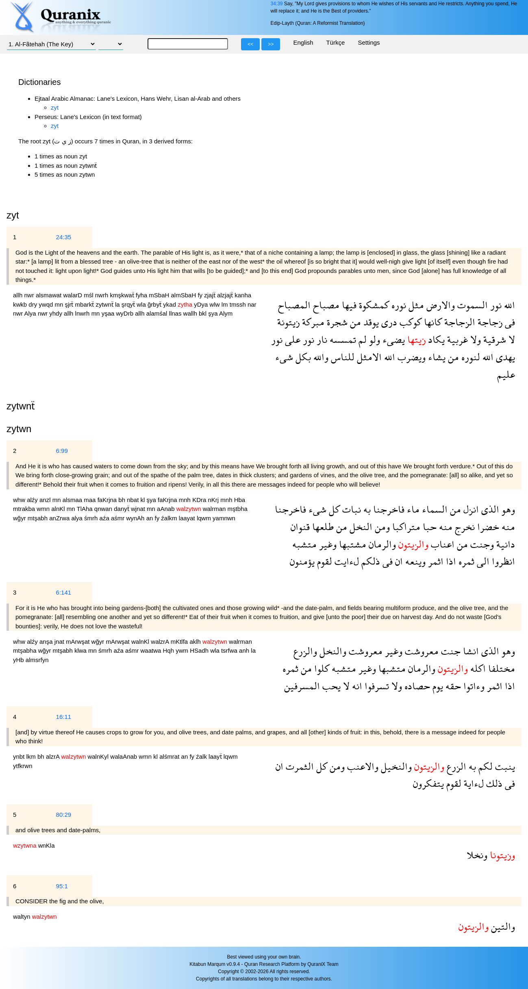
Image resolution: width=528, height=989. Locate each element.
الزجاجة (458, 321)
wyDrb (125, 313)
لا (510, 339)
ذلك (493, 783)
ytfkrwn (23, 765)
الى (481, 561)
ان (398, 561)
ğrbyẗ (155, 304)
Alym (225, 313)
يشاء (435, 356)
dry (33, 304)
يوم (436, 685)
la (118, 304)
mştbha (238, 508)
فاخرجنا (387, 509)
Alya (31, 313)
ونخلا (477, 854)
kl (144, 499)
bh (122, 499)
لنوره (469, 356)
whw (20, 499)
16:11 (64, 716)
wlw (216, 304)
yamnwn (224, 518)
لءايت (345, 561)
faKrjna (108, 499)
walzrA (160, 641)
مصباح (325, 304)
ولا (474, 339)
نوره (397, 304)
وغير (327, 544)
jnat (60, 641)
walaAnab (124, 756)
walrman (215, 508)
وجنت (481, 544)
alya (77, 518)
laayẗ (216, 756)
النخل (359, 526)
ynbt (19, 756)
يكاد (435, 339)
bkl (203, 313)
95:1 (62, 886)
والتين (502, 926)
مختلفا (500, 668)
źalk (202, 756)
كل (333, 509)
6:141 (64, 592)
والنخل (331, 650)
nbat (133, 499)
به (366, 509)
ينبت (504, 766)
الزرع (455, 766)
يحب (330, 685)
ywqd (46, 304)
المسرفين (302, 685)
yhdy (56, 313)
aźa (105, 518)
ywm (183, 650)
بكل (302, 356)
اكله (477, 668)
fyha (142, 295)
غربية (456, 339)
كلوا (320, 668)
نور (495, 304)
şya (213, 313)
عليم (506, 374)
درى (388, 321)
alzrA (53, 756)
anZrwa (60, 518)
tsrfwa (230, 650)
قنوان (300, 526)
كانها (432, 321)
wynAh (136, 518)
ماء (411, 509)
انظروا (502, 561)
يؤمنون (302, 561)
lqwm (205, 518)
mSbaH (160, 295)
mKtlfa (180, 641)
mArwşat (78, 641)
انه (356, 685)
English (303, 42)
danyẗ (122, 508)
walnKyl (98, 756)
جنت (450, 650)
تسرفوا (375, 685)
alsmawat (49, 295)
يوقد (370, 321)
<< (250, 44)
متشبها (391, 668)
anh (245, 650)
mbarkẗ (85, 304)
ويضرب (410, 356)
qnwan (104, 508)
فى (508, 321)
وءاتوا (473, 685)
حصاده (416, 685)
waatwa (151, 650)
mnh (185, 499)
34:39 (276, 3)
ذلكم (369, 561)
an (150, 518)
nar (252, 304)
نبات (350, 509)
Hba (240, 499)
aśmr (118, 518)
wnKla (46, 845)
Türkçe (335, 42)
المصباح (294, 304)
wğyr (20, 518)
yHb (19, 659)
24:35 (64, 237)
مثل (415, 304)
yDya (201, 304)
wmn (44, 508)
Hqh (169, 650)
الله (508, 304)
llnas (176, 313)
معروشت (420, 650)
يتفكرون (428, 783)
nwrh (102, 295)
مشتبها (351, 544)
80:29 (64, 814)
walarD (73, 295)
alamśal (157, 313)
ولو (373, 339)
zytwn (19, 428)
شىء (284, 356)
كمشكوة (372, 304)
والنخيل (395, 766)
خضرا (487, 526)
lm (226, 304)
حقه (452, 685)
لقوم (323, 561)
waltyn (22, 916)
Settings (369, 42)
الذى (489, 509)
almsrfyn (37, 659)
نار (320, 339)
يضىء (392, 339)
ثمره (465, 561)
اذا (449, 561)
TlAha (85, 508)
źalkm (169, 518)
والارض (439, 304)
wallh (191, 313)
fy (201, 295)
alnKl (59, 508)
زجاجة (488, 321)
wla (142, 304)
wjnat (139, 508)
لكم (484, 766)
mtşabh (38, 518)
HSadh (200, 650)
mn (60, 304)
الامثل (368, 356)
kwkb (20, 304)
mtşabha (25, 650)
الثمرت (298, 766)
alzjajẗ (226, 295)
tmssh (239, 304)
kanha (243, 295)
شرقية (493, 339)
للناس (341, 356)
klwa (81, 650)
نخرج (463, 526)
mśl (89, 295)
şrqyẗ (129, 304)
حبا (428, 526)
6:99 (62, 450)
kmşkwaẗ (122, 295)
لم (361, 339)
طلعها (322, 526)
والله (319, 356)
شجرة (336, 321)
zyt (55, 107)
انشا (470, 650)
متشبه (304, 544)
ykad (170, 304)
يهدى (504, 356)
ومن (381, 526)
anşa (46, 641)
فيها (347, 304)
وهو (507, 509)
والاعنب (361, 766)
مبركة (312, 321)
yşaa (109, 313)
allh (18, 295)
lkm (32, 756)
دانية (504, 544)
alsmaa (73, 499)
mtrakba (25, 508)
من (354, 321)
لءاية (472, 783)
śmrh (92, 518)
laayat (188, 518)
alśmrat (170, 756)
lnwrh (83, 313)
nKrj (214, 499)
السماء (433, 509)
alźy (33, 499)
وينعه (414, 561)
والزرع (305, 650)
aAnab (166, 508)
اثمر (434, 561)
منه (507, 526)
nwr (30, 295)
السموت (471, 304)
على (291, 339)
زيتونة (288, 321)
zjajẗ (210, 295)
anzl (45, 499)
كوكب (409, 321)
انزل (470, 509)
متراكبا (405, 526)
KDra (200, 499)
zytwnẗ (105, 304)
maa (90, 499)
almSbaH (184, 295)
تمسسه (341, 339)
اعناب (441, 544)
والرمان (381, 544)
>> (271, 44)
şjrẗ (70, 304)
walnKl (141, 641)
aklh (195, 641)
